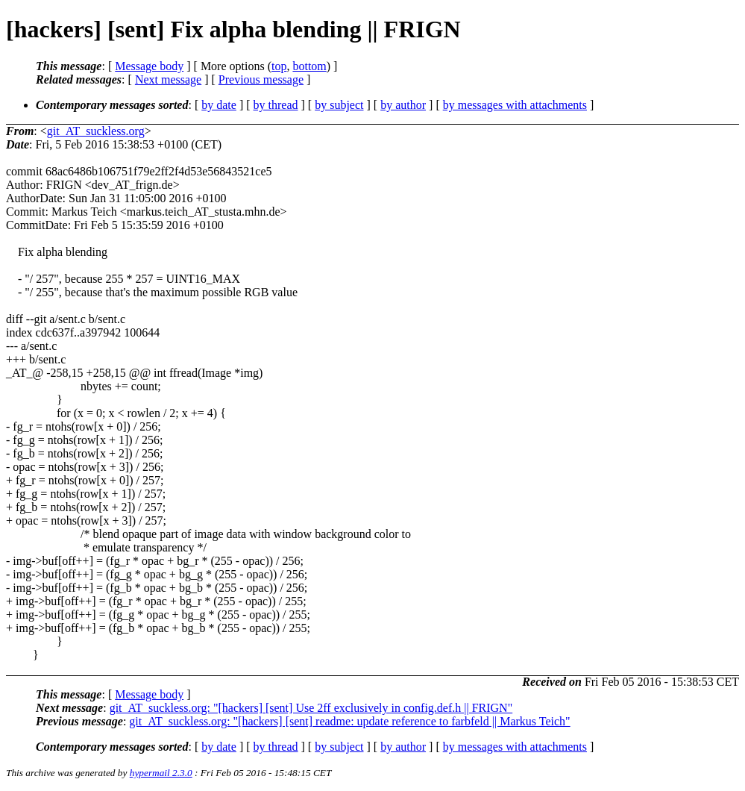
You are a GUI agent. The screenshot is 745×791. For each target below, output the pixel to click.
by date (218, 105)
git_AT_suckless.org (96, 131)
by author (403, 105)
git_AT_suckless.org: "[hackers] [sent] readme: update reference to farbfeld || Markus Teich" (349, 721)
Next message (168, 79)
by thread (276, 105)
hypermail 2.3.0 (161, 772)
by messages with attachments (515, 105)
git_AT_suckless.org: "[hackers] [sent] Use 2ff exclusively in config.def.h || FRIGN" (311, 707)
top (278, 66)
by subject (339, 105)
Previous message (261, 79)
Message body (149, 66)
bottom (309, 66)
